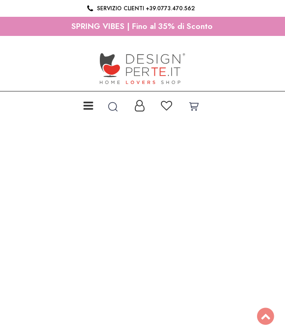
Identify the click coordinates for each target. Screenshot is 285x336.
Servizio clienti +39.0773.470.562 (140, 8)
